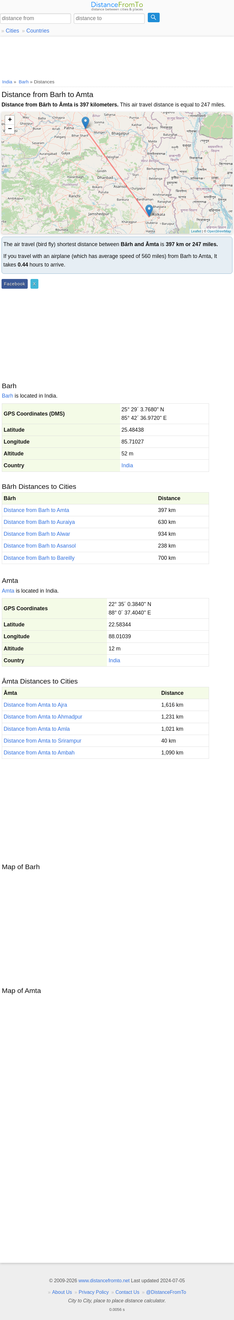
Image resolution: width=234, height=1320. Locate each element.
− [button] (10, 129)
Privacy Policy (94, 1292)
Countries (37, 31)
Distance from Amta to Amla (37, 729)
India (127, 465)
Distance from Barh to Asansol (40, 546)
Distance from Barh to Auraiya (39, 522)
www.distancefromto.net (103, 1280)
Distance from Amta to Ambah (39, 753)
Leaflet (196, 231)
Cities (12, 31)
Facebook (14, 283)
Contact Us (127, 1292)
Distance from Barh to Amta (36, 510)
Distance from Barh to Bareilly (39, 558)
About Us (62, 1292)
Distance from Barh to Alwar (37, 534)
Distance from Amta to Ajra (35, 705)
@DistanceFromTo (166, 1292)
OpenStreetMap (219, 231)
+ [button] (10, 120)
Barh (7, 396)
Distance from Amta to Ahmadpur (43, 717)
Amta (8, 591)
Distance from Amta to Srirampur (42, 741)
